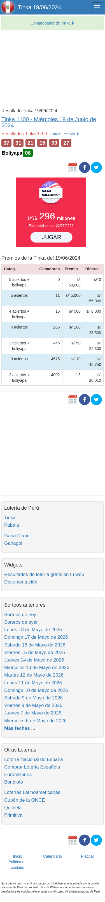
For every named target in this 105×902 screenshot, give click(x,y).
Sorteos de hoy (20, 614)
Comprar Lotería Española (32, 767)
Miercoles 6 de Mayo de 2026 (35, 720)
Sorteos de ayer (21, 622)
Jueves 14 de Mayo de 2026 (34, 660)
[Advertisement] (52, 71)
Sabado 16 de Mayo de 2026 (34, 645)
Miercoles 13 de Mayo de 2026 (36, 667)
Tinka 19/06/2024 (39, 7)
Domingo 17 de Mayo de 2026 (36, 637)
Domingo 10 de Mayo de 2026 (36, 690)
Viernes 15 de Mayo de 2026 (34, 652)
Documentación (20, 582)
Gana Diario (17, 535)
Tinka (10, 517)
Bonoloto (13, 782)
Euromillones (18, 774)
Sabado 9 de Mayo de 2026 (33, 698)
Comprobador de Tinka (52, 23)
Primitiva (13, 815)
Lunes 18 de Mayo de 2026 (33, 629)
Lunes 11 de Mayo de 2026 (33, 682)
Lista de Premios (64, 134)
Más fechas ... (19, 728)
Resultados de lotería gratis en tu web (44, 574)
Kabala (11, 525)
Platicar (87, 856)
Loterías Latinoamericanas (32, 792)
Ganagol (13, 543)
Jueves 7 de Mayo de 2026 (32, 713)
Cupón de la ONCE (24, 800)
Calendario (52, 856)
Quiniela (13, 807)
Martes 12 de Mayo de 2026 (34, 675)
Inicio (17, 856)
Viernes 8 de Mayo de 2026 (33, 705)
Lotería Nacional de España (33, 759)
